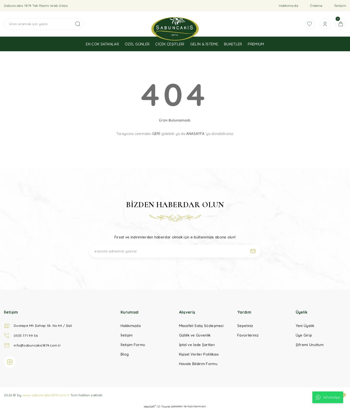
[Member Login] (323, 24)
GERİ (156, 133)
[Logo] (175, 28)
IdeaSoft (150, 406)
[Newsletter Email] (175, 251)
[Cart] (340, 24)
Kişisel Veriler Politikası (199, 354)
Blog (125, 354)
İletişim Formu (133, 344)
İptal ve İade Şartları (197, 344)
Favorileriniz (248, 335)
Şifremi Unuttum (310, 344)
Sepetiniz (245, 325)
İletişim (340, 5)
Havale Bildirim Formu (198, 363)
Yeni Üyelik (305, 325)
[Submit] (253, 251)
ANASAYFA (195, 133)
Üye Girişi (304, 335)
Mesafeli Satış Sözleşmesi (201, 325)
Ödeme (316, 5)
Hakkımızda (288, 5)
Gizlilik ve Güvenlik (195, 335)
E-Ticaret (164, 406)
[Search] (44, 24)
